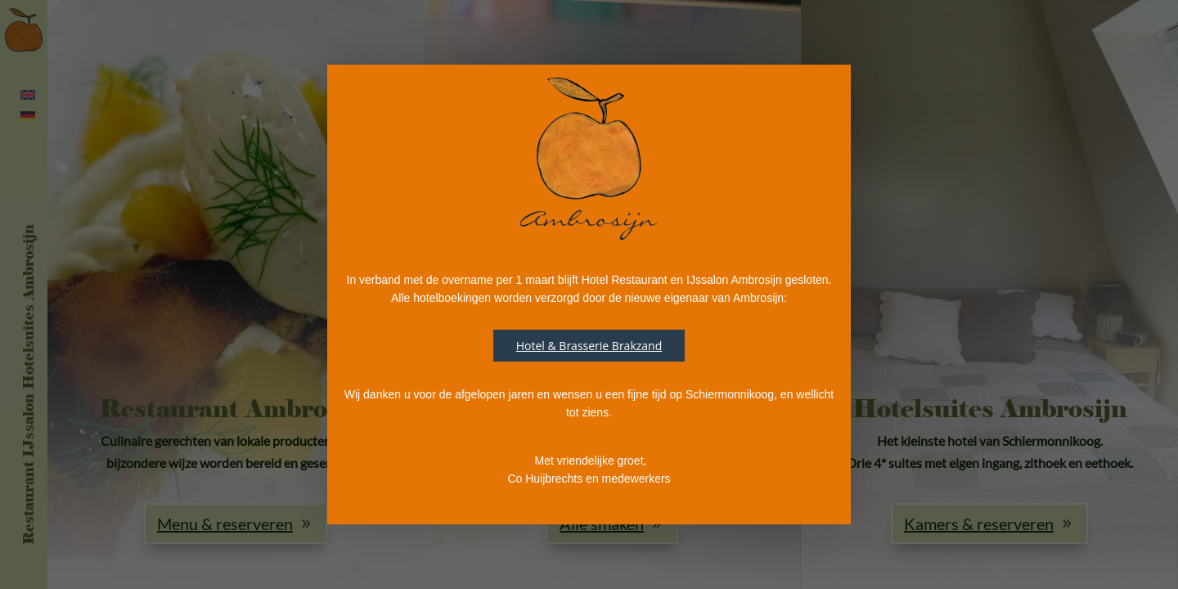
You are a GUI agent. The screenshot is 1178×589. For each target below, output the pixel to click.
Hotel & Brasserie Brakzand (589, 345)
